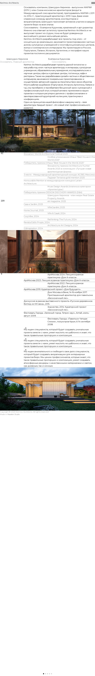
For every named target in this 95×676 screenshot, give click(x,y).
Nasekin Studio (15, 671)
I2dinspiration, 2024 (34, 390)
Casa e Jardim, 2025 (34, 338)
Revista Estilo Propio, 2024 (37, 377)
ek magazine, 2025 (56, 332)
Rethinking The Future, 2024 (61, 370)
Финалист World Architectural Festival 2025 (46, 237)
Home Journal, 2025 (34, 351)
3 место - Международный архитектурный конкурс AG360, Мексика (59, 271)
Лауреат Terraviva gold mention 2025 (65, 278)
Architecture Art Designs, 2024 (62, 383)
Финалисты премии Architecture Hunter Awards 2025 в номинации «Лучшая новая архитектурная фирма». (68, 262)
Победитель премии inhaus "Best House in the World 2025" (54, 252)
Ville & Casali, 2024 (56, 358)
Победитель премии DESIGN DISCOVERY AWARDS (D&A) (53, 303)
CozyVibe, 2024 (32, 364)
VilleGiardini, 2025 (56, 345)
